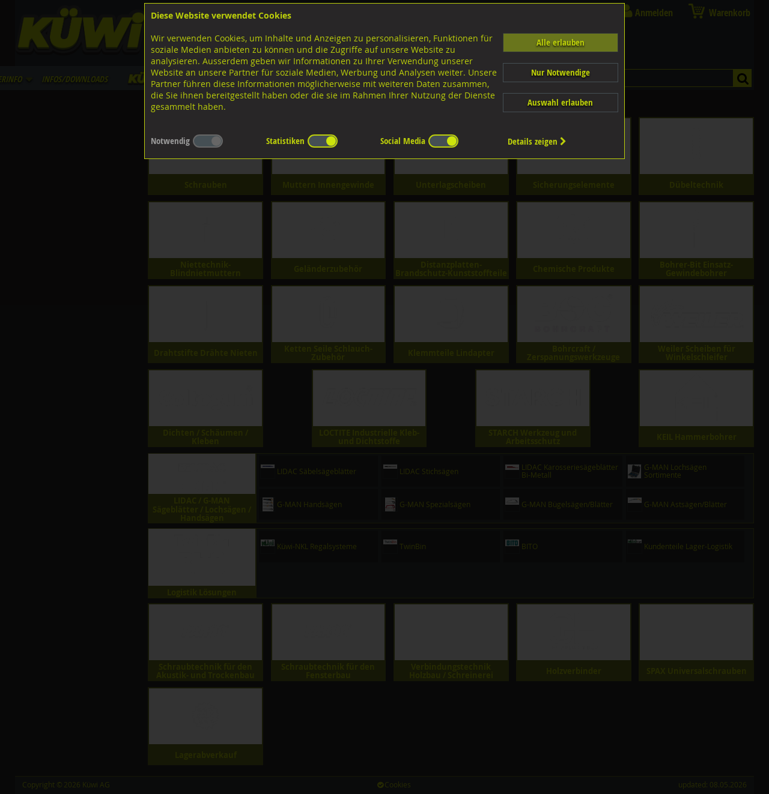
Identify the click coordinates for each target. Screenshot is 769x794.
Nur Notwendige (560, 72)
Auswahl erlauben (560, 102)
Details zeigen (537, 141)
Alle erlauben (560, 42)
